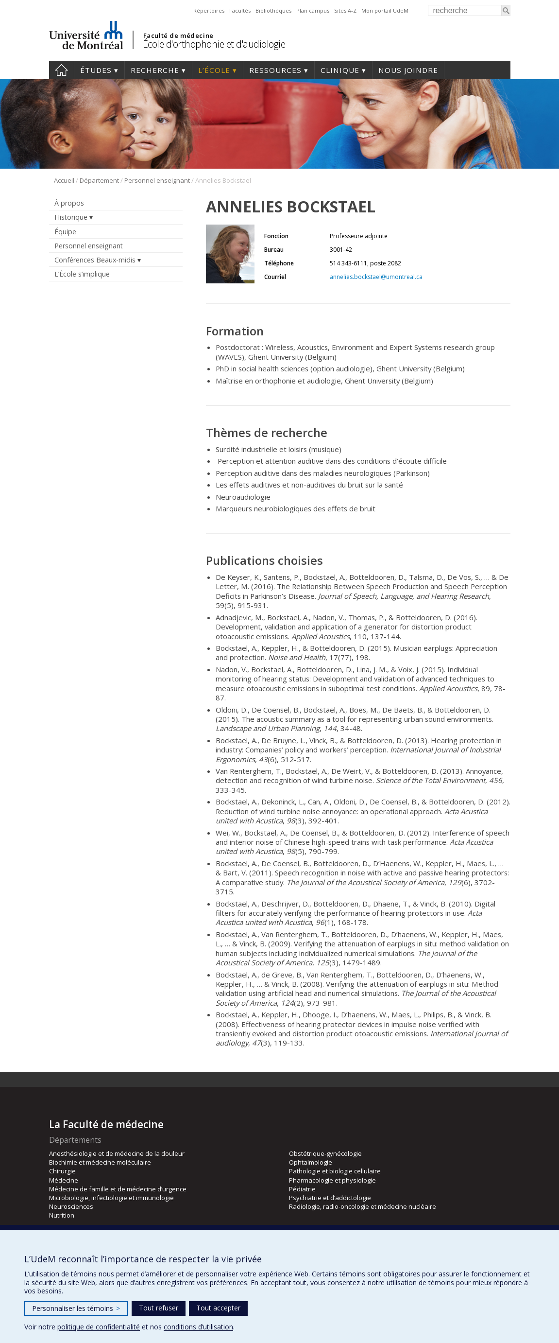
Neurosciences (71, 1206)
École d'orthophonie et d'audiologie (214, 44)
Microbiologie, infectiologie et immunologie (111, 1197)
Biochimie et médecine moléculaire (100, 1162)
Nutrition (61, 1215)
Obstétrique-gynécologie (325, 1153)
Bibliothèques (273, 10)
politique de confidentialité (98, 1326)
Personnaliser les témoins (76, 1308)
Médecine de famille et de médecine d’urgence (117, 1189)
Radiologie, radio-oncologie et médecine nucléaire (362, 1206)
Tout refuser (158, 1307)
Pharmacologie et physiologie (332, 1180)
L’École (214, 70)
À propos (69, 203)
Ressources (275, 70)
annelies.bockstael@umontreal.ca (376, 277)
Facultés (240, 10)
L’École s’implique (82, 274)
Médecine (63, 1180)
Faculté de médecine (178, 35)
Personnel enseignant (157, 180)
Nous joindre (408, 70)
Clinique (340, 70)
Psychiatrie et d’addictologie (330, 1197)
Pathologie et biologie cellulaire (335, 1171)
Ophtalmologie (310, 1162)
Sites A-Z (345, 10)
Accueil (61, 70)
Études (96, 70)
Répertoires (208, 10)
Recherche (155, 70)
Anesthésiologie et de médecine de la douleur (117, 1153)
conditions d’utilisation (198, 1326)
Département (99, 180)
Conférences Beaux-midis (95, 259)
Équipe (65, 231)
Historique (70, 217)
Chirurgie (62, 1171)
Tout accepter (218, 1307)
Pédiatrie (302, 1189)
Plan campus (312, 10)
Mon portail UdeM (384, 10)
